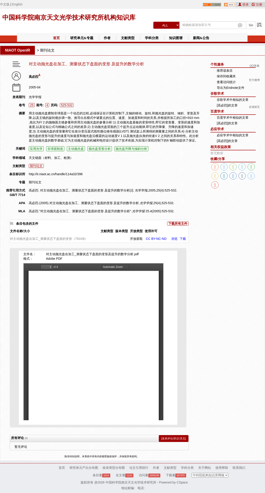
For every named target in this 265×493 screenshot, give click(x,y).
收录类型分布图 (114, 467)
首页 (56, 38)
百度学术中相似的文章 (232, 117)
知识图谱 (176, 38)
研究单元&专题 (82, 38)
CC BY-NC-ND (156, 239)
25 (32, 105)
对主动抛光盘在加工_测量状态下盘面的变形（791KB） (49, 239)
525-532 (66, 105)
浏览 (174, 239)
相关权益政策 (220, 147)
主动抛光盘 (76, 149)
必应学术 (217, 129)
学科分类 (152, 38)
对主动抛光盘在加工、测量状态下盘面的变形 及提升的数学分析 (86, 64)
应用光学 (36, 149)
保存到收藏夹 (226, 76)
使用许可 (151, 231)
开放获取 (136, 239)
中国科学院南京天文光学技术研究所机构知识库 (68, 17)
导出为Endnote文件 (230, 88)
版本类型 (121, 231)
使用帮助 (221, 467)
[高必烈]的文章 (227, 105)
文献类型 (128, 38)
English (17, 4)
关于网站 (204, 467)
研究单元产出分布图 (84, 467)
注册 (257, 4)
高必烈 (33, 76)
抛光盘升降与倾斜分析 (131, 149)
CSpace (182, 482)
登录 (244, 4)
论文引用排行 (138, 467)
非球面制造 (55, 149)
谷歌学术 (217, 93)
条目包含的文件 (27, 223)
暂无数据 (216, 153)
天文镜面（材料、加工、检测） (51, 158)
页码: (54, 105)
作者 (107, 38)
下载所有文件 (177, 223)
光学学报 (35, 97)
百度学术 (217, 111)
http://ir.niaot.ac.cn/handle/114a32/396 (55, 174)
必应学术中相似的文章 (232, 135)
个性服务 (217, 64)
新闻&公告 (201, 38)
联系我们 (239, 467)
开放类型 (136, 231)
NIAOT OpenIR (17, 50)
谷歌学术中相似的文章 (232, 99)
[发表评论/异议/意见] (173, 438)
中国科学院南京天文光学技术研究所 (131, 482)
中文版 (5, 4)
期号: (40, 105)
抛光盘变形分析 (100, 149)
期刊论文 (47, 50)
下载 (183, 239)
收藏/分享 (217, 159)
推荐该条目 (225, 70)
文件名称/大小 (20, 231)
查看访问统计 (226, 82)
